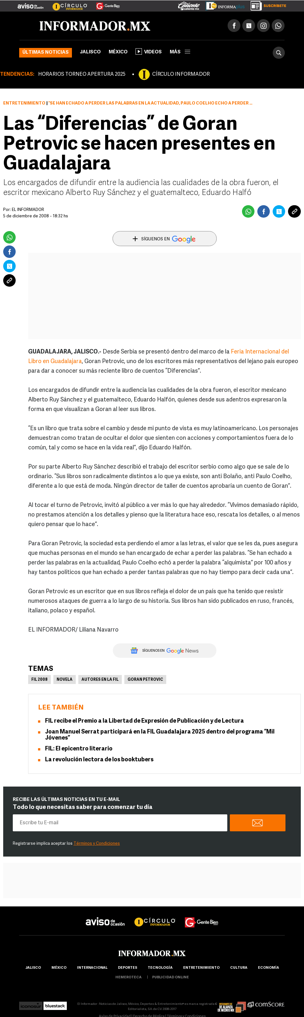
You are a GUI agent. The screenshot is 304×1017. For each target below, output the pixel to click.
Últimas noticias (45, 52)
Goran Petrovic (145, 680)
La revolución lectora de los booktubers (99, 760)
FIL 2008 (39, 680)
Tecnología (160, 968)
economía (268, 968)
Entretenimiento (24, 103)
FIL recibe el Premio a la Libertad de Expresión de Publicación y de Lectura (144, 721)
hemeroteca (128, 977)
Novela (65, 680)
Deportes (127, 968)
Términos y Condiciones (97, 844)
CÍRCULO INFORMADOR (181, 74)
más (180, 52)
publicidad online (170, 977)
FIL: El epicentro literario (79, 749)
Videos (149, 51)
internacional (92, 968)
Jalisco (90, 52)
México (118, 52)
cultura (238, 968)
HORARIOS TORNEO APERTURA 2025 (81, 74)
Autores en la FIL (100, 680)
